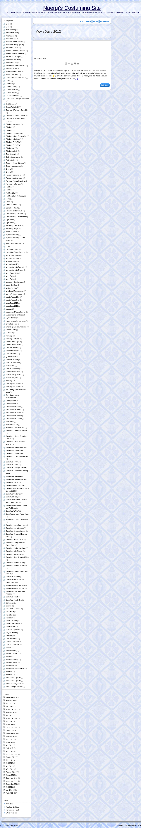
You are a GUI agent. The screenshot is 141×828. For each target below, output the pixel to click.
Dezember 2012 (11, 754)
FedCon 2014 (11, 193)
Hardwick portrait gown (14, 211)
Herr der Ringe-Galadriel (14, 214)
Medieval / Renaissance (14, 282)
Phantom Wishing (12, 348)
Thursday (9, 618)
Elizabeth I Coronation (14, 133)
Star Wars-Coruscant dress (15, 531)
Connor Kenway (11, 87)
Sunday (8, 606)
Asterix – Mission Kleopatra (15, 51)
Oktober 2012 (11, 757)
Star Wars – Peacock (13, 476)
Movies (8, 309)
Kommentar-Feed (12, 810)
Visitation (9, 672)
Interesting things (12, 229)
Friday (8, 202)
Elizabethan (10, 148)
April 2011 (9, 793)
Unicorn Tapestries (12, 645)
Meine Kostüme (11, 285)
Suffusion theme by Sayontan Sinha (129, 825)
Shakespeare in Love (13, 384)
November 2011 (11, 781)
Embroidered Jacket (13, 157)
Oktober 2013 (11, 730)
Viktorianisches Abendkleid (15, 669)
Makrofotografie (11, 261)
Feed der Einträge (12, 807)
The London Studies (13, 609)
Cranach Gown (11, 93)
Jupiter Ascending (12, 235)
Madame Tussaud (12, 258)
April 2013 (9, 748)
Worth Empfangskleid (13, 684)
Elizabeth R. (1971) (13, 142)
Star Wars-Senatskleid (14, 600)
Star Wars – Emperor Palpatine (17, 456)
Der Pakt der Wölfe (12, 96)
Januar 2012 (10, 775)
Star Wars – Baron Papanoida (16, 431)
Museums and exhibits (14, 315)
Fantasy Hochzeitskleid (14, 175)
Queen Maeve (11, 357)
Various (8, 648)
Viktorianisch (10, 666)
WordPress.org (11, 813)
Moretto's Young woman (14, 294)
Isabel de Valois (11, 232)
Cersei (8, 81)
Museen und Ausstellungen (15, 312)
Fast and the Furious (13, 184)
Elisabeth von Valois (13, 124)
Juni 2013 (9, 742)
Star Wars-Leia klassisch (15, 554)
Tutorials (9, 636)
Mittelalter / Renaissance (14, 291)
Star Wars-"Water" (12, 511)
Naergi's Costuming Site (72, 8)
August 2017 (10, 700)
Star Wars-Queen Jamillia (15, 588)
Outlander (9, 333)
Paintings (9, 336)
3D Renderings (11, 30)
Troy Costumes (11, 633)
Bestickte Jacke (11, 69)
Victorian (9, 657)
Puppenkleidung (11, 354)
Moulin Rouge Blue (12, 297)
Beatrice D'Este (11, 63)
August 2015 (10, 712)
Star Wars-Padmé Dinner (15, 563)
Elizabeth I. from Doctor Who (16, 136)
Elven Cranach (11, 154)
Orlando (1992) (11, 330)
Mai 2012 (9, 766)
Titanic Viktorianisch (13, 624)
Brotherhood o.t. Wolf (13, 72)
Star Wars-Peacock (13, 577)
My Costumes (11, 318)
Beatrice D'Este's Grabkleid (15, 66)
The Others (10, 612)
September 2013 (12, 733)
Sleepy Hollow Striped (14, 419)
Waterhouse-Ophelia (13, 678)
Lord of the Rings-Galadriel (15, 252)
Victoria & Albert (11, 654)
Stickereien (10, 603)
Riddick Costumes (12, 369)
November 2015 (11, 709)
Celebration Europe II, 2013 (16, 78)
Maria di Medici (11, 264)
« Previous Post (85, 21)
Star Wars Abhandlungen (15, 485)
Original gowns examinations (16, 327)
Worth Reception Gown (14, 686)
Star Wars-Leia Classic (14, 551)
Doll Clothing (10, 104)
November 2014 (11, 718)
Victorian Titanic (11, 663)
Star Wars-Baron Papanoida (16, 525)
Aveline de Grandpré (13, 57)
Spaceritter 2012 (12, 425)
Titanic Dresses (11, 621)
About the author (12, 33)
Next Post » (104, 21)
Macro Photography (13, 255)
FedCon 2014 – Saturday (15, 196)
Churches (9, 84)
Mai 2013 (9, 745)
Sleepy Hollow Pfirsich (14, 416)
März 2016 (9, 706)
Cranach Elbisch (12, 90)
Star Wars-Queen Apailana (15, 585)
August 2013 (10, 736)
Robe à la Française (13, 372)
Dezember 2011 (11, 778)
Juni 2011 (9, 787)
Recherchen (10, 366)
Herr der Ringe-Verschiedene (16, 217)
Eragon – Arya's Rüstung (15, 163)
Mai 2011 (9, 790)
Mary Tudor (10, 276)
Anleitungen (10, 36)
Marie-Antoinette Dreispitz (15, 267)
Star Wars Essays (12, 497)
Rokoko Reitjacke (12, 378)
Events (8, 169)
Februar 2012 (11, 772)
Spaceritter (10, 422)
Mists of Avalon (11, 288)
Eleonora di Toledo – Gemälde (16, 110)
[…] (76, 79)
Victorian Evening (12, 660)
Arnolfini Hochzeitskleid (14, 42)
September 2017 (12, 697)
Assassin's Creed (12, 48)
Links (8, 246)
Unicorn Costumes (12, 642)
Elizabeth (9, 127)
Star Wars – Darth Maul (14, 450)
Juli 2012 (9, 760)
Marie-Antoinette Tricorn (14, 270)
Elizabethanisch (11, 151)
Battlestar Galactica (13, 60)
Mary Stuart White (12, 273)
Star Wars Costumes (13, 494)
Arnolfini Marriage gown (14, 45)
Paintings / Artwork (12, 339)
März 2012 (9, 769)
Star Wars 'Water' (12, 482)
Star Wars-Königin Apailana (15, 548)
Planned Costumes (12, 351)
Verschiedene (11, 651)
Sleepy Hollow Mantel (13, 410)
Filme (8, 199)
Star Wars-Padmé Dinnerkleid (16, 566)
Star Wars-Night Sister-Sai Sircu (17, 557)
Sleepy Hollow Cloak (13, 407)
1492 (7, 24)
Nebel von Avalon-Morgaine (16, 321)
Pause (95, 21)
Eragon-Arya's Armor (13, 166)
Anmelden (9, 804)
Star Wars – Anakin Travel (15, 428)
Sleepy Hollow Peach (13, 413)
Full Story (105, 85)
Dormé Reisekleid (12, 107)
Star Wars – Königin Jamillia (16, 468)
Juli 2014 (9, 721)
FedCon (9, 187)
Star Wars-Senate (12, 597)
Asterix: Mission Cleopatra (15, 54)
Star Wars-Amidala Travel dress (17, 514)
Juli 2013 (9, 739)
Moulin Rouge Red (12, 300)
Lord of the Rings (12, 249)
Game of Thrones (12, 205)
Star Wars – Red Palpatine (15, 479)
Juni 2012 (9, 763)
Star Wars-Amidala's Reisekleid (17, 519)
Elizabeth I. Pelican (13, 139)
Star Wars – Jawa (12, 462)
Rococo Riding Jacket (13, 375)
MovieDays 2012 (40, 59)
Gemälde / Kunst (12, 208)
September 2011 (12, 784)
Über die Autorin (11, 639)
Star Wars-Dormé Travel (14, 540)
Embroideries (10, 160)
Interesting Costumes (13, 226)
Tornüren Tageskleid (13, 630)
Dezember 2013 (11, 727)
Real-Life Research (13, 363)
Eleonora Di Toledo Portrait (15, 116)
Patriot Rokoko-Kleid (13, 345)
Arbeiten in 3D (11, 39)
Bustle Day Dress (12, 75)
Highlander (10, 220)
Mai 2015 (9, 715)
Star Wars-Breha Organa (15, 528)
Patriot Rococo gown (13, 342)
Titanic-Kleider (11, 627)
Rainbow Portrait (12, 360)
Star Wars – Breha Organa (15, 447)
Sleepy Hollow (11, 401)
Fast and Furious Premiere (15, 181)
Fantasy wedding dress (14, 178)
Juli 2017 (9, 703)
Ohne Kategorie (11, 324)
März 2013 (9, 751)
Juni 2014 (9, 724)
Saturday (9, 381)
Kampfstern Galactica (13, 243)
